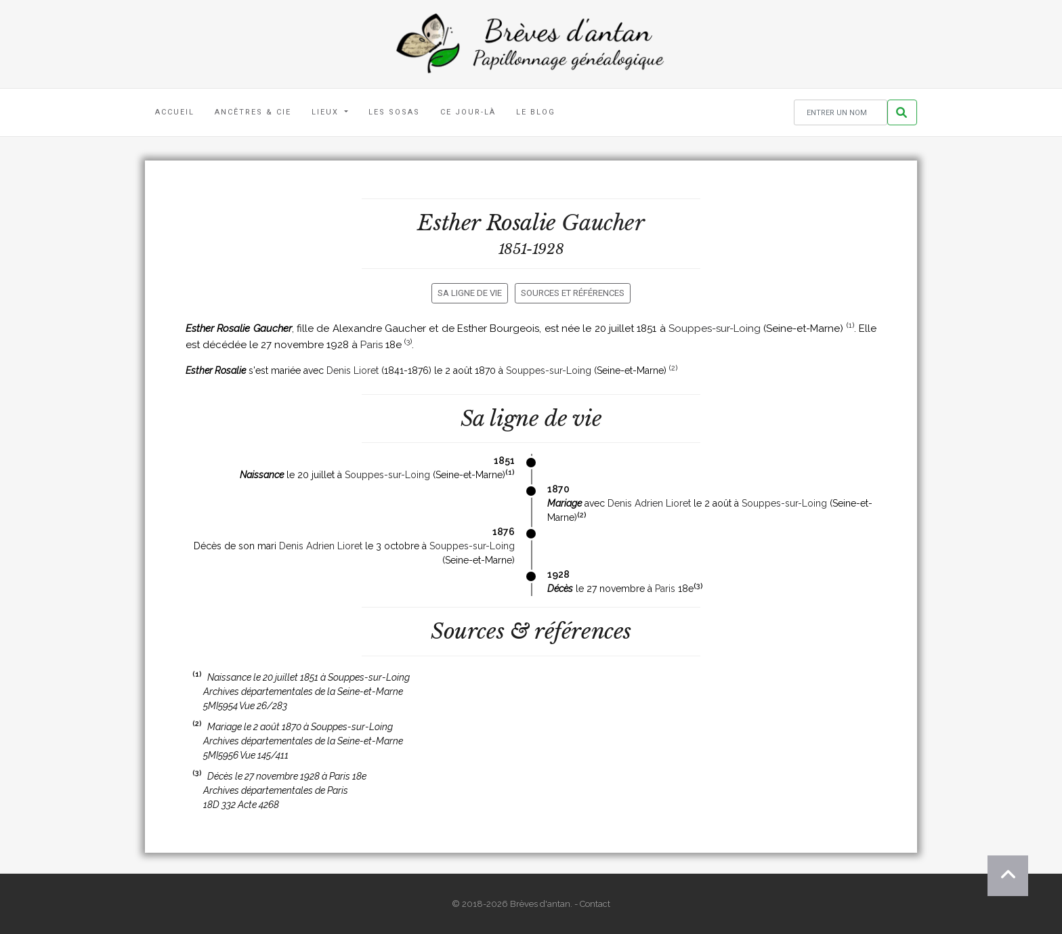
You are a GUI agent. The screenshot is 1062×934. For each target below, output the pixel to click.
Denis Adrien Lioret (649, 503)
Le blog (535, 112)
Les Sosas (394, 112)
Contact (595, 904)
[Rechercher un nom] (840, 113)
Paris (371, 345)
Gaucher (602, 222)
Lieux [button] (327, 112)
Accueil (174, 112)
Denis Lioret (352, 370)
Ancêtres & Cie (253, 112)
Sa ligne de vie (470, 293)
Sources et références (572, 293)
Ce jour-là (468, 112)
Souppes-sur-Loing (714, 328)
